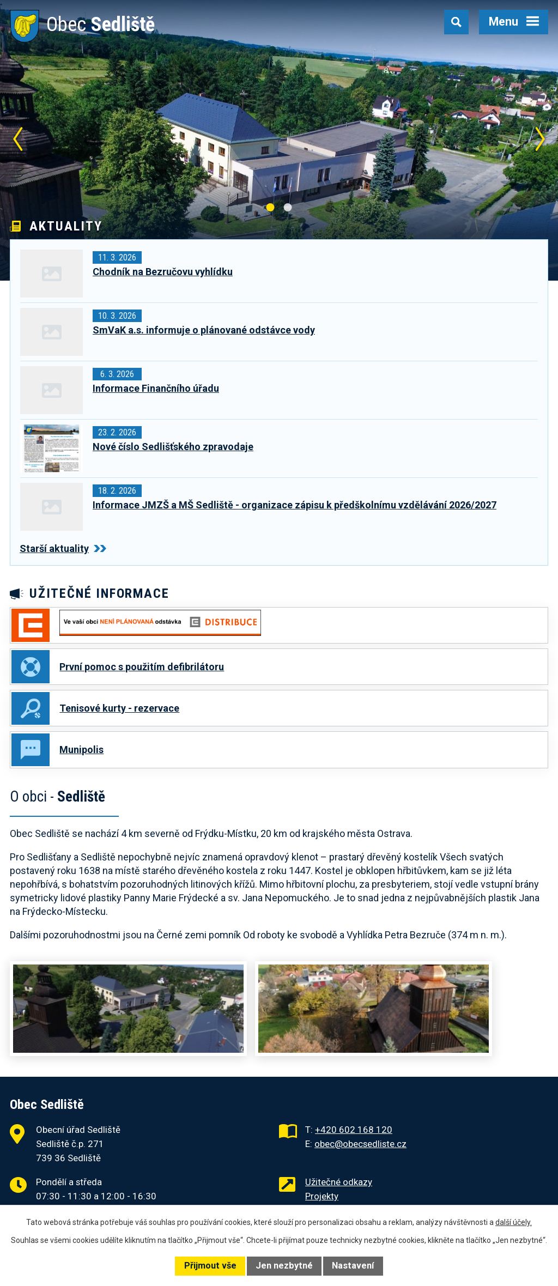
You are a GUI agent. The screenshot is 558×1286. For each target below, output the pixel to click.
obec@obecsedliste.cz (360, 1146)
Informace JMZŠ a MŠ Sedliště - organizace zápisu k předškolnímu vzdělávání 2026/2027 (294, 505)
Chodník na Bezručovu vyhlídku (163, 271)
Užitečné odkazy (338, 1184)
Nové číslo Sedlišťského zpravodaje (173, 446)
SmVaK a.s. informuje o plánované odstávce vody (204, 330)
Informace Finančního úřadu (156, 388)
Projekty (321, 1198)
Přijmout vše (210, 1265)
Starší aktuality (63, 548)
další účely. (513, 1222)
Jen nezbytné (284, 1265)
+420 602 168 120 (353, 1132)
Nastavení (353, 1265)
